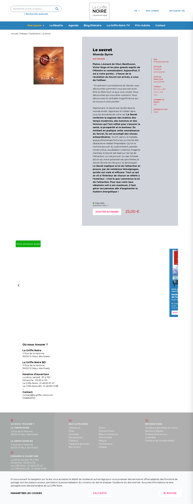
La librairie (56, 25)
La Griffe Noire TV (118, 25)
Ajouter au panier (106, 212)
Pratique (73, 440)
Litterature (74, 428)
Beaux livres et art (108, 434)
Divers (102, 428)
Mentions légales (154, 431)
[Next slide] (175, 286)
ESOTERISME (99, 59)
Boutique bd (75, 437)
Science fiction (106, 431)
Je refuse (170, 493)
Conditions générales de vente (161, 428)
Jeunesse (74, 434)
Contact (160, 25)
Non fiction (74, 447)
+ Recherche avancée (36, 14)
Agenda (73, 25)
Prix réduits (142, 25)
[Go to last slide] (17, 286)
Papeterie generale (79, 444)
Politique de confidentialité (159, 440)
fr (137, 11)
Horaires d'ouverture (156, 434)
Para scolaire (105, 437)
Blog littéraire (92, 25)
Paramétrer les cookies (26, 493)
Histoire (103, 440)
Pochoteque (105, 444)
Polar (71, 431)
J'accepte (100, 493)
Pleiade (103, 447)
